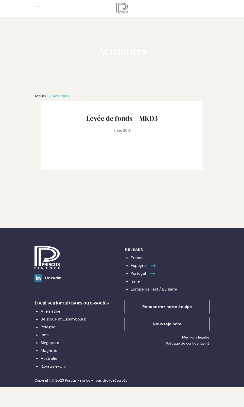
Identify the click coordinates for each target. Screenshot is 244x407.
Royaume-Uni (53, 366)
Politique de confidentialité (188, 343)
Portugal (138, 273)
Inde (45, 334)
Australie (49, 358)
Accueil (40, 96)
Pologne (48, 327)
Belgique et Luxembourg (63, 319)
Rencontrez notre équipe (167, 306)
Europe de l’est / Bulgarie (154, 289)
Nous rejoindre (167, 324)
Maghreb (49, 350)
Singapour (50, 342)
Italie (135, 281)
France (137, 257)
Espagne (139, 265)
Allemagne (50, 311)
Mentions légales (196, 337)
